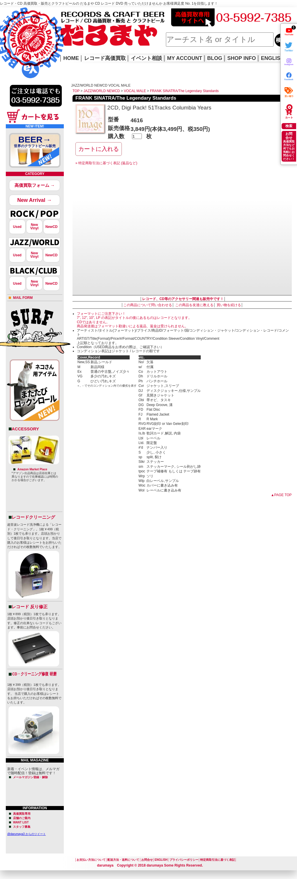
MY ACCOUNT (184, 58)
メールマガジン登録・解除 (30, 777)
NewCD (51, 227)
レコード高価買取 (105, 58)
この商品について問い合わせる (147, 305)
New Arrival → (34, 200)
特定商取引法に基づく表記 (217, 859)
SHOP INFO (241, 58)
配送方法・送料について (123, 859)
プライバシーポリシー (183, 859)
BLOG (214, 58)
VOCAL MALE (135, 91)
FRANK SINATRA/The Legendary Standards (184, 91)
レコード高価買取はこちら (24, 12)
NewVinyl (34, 226)
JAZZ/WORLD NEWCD (102, 91)
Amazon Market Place (32, 469)
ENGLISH (272, 58)
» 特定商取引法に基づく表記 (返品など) (106, 163)
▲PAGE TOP (281, 495)
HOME (8, 35)
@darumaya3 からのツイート (26, 834)
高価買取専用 (21, 813)
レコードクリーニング (33, 517)
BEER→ (35, 143)
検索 (288, 126)
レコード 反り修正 (30, 606)
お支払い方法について (91, 859)
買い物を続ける (229, 305)
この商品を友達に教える (194, 305)
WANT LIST (21, 822)
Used (17, 227)
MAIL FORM (23, 298)
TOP (76, 91)
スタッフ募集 (21, 826)
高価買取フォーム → (35, 185)
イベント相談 (146, 58)
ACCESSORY (25, 428)
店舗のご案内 (21, 818)
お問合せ (147, 859)
